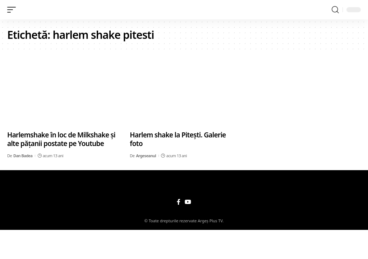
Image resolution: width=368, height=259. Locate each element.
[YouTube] (188, 202)
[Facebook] (178, 202)
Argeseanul (146, 155)
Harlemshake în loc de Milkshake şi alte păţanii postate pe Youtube (61, 139)
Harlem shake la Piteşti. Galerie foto (178, 139)
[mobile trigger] (13, 10)
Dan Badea (22, 155)
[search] (335, 10)
